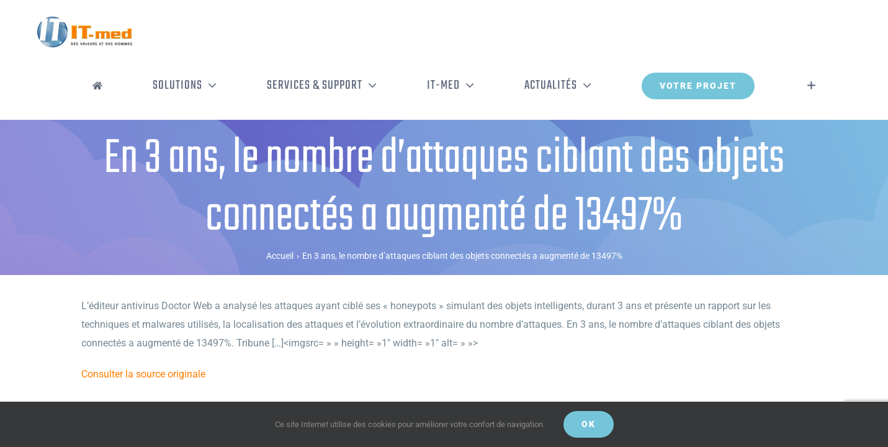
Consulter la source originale (143, 322)
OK (588, 424)
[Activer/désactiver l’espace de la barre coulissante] (830, 34)
